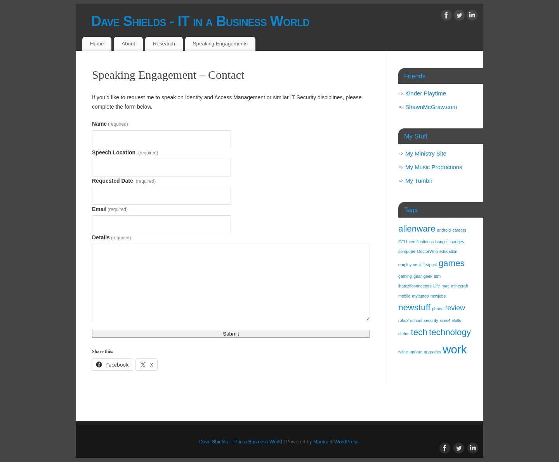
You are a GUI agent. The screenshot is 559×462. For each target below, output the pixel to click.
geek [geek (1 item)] (428, 276)
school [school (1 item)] (416, 320)
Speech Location (125, 152)
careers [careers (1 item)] (459, 230)
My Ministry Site (425, 153)
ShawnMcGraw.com (431, 107)
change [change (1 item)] (440, 241)
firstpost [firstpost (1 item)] (429, 264)
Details (111, 237)
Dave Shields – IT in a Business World (240, 442)
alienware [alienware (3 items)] (417, 229)
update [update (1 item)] (416, 352)
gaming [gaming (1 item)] (405, 276)
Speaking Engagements (220, 44)
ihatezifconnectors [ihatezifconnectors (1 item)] (415, 286)
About (128, 44)
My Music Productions (433, 167)
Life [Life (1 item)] (436, 286)
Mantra (320, 442)
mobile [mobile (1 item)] (404, 296)
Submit (231, 334)
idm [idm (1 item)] (437, 276)
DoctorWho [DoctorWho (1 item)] (427, 251)
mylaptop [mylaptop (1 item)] (420, 296)
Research (164, 44)
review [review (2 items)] (455, 308)
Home (97, 44)
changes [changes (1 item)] (456, 241)
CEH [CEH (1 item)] (402, 241)
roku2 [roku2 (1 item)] (403, 320)
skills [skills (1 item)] (456, 320)
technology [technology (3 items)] (450, 332)
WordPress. (347, 442)
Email (110, 209)
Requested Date (124, 181)
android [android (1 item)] (444, 230)
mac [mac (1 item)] (445, 286)
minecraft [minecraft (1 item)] (459, 286)
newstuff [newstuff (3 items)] (414, 307)
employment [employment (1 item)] (409, 264)
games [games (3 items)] (452, 263)
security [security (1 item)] (431, 320)
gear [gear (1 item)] (417, 276)
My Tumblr (418, 180)
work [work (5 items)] (455, 349)
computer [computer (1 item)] (406, 251)
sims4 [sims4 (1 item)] (445, 320)
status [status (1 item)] (403, 333)
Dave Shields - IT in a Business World (200, 21)
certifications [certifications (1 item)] (420, 241)
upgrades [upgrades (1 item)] (432, 352)
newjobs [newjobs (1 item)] (438, 296)
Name (110, 124)
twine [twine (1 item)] (403, 352)
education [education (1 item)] (448, 251)
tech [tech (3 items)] (419, 332)
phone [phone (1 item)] (438, 308)
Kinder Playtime (425, 93)
